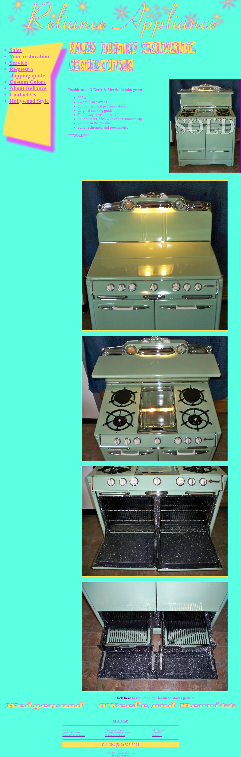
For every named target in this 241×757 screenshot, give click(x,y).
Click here (123, 698)
